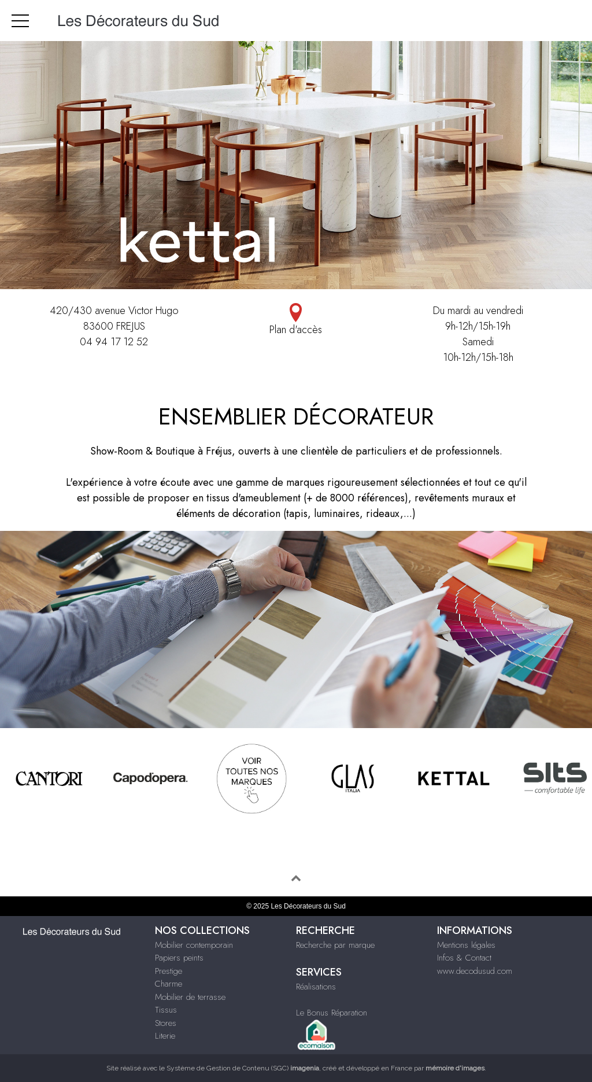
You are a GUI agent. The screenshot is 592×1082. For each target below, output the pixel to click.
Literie (165, 1035)
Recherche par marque (335, 945)
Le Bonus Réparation (331, 1012)
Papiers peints (179, 957)
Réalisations (316, 986)
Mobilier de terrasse (190, 997)
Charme (168, 983)
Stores (165, 1023)
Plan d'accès (296, 320)
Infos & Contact (464, 957)
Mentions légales (466, 945)
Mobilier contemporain (194, 945)
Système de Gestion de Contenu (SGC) (242, 1068)
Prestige (168, 971)
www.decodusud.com (474, 971)
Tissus (166, 1009)
